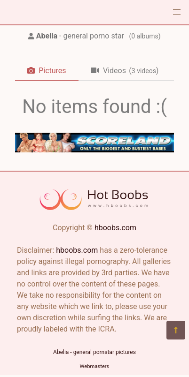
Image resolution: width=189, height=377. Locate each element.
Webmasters (95, 366)
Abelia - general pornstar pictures (94, 352)
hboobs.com (115, 227)
